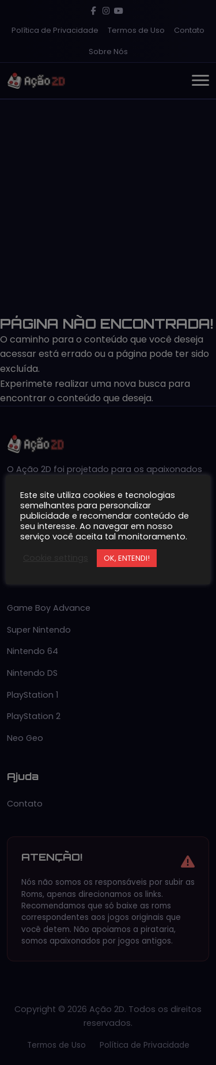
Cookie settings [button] (55, 558)
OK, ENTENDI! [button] (127, 558)
